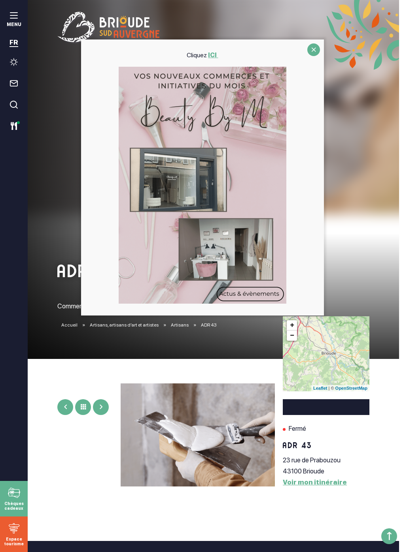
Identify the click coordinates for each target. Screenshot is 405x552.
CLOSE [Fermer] (313, 49)
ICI (213, 55)
